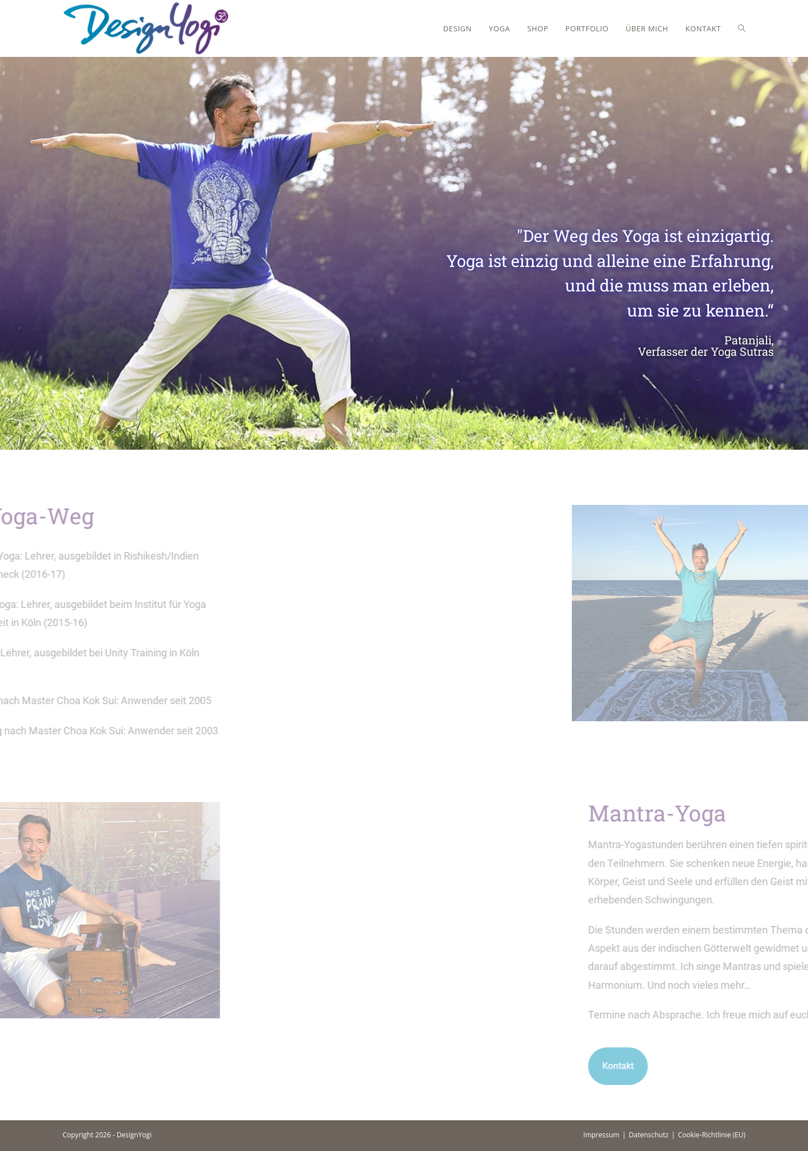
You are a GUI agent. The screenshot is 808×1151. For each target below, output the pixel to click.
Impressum (601, 1135)
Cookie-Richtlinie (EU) (711, 1135)
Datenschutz (649, 1135)
